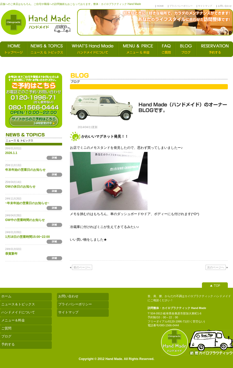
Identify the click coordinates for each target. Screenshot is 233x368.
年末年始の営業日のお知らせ (25, 170)
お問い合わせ (225, 6)
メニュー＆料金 (13, 320)
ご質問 (6, 328)
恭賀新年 (11, 253)
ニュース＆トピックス (18, 304)
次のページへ (215, 267)
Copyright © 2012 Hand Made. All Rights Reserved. (116, 359)
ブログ (6, 336)
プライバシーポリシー (181, 6)
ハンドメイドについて (18, 312)
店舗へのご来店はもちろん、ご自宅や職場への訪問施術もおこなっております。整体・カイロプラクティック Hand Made (70, 4)
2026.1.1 (11, 153)
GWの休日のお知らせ (20, 186)
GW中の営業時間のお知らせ (25, 220)
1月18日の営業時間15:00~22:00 (27, 237)
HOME (160, 6)
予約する (8, 344)
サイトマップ (205, 6)
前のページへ (82, 267)
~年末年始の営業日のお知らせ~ (27, 203)
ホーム (6, 296)
